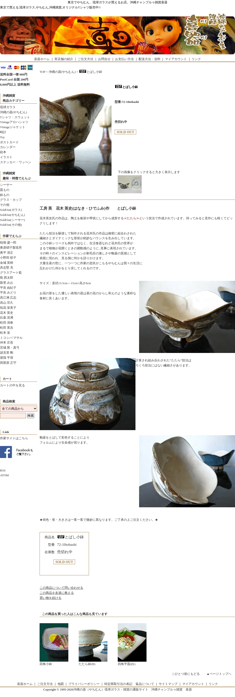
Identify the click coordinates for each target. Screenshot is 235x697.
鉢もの (4, 195)
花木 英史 (6, 312)
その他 (4, 205)
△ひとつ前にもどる (186, 674)
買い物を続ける (50, 598)
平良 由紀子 (8, 287)
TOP (42, 72)
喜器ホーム (42, 59)
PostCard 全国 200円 (14, 79)
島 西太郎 (6, 277)
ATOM (4, 475)
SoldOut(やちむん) (12, 215)
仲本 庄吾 (6, 342)
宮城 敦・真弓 (9, 347)
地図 (61, 684)
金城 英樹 (6, 262)
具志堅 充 (6, 267)
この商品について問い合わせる (61, 588)
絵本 (3, 152)
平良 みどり (8, 292)
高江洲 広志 (8, 297)
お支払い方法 (124, 59)
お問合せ (104, 59)
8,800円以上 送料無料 (15, 84)
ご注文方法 (85, 59)
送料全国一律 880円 (13, 74)
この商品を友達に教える (57, 593)
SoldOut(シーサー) (12, 220)
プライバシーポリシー (84, 684)
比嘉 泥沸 (6, 317)
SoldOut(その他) (11, 224)
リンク (196, 59)
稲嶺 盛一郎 (8, 242)
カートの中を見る (12, 385)
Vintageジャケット (12, 127)
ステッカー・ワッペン (15, 162)
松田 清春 (6, 322)
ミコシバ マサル (11, 337)
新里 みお (6, 282)
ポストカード (9, 142)
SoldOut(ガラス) (11, 210)
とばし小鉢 (90, 72)
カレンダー (8, 147)
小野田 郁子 (8, 257)
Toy (2, 137)
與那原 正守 (8, 362)
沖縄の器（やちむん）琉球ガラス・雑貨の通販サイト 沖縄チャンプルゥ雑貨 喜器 (132, 689)
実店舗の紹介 (63, 59)
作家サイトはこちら (14, 438)
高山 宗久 (6, 302)
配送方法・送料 (149, 59)
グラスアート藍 (11, 272)
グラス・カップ (11, 199)
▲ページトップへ (218, 674)
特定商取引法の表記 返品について (129, 684)
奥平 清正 (6, 252)
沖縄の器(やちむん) (13, 112)
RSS (3, 470)
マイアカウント (176, 59)
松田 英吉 (6, 327)
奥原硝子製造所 (11, 247)
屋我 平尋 (6, 357)
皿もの (4, 190)
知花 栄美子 (8, 307)
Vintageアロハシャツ (14, 122)
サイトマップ (168, 684)
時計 (3, 132)
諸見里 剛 (6, 352)
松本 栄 (5, 332)
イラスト (6, 157)
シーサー (6, 185)
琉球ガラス (8, 107)
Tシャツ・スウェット (15, 117)
